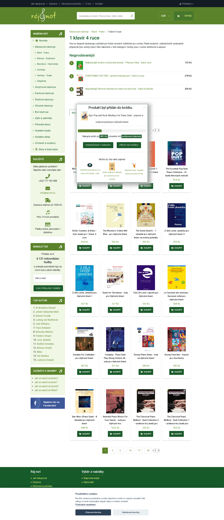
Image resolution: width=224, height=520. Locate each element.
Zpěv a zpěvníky (43, 118)
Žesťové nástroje (44, 99)
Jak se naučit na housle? (46, 386)
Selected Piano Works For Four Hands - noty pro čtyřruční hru (115, 420)
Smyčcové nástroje (45, 87)
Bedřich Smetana (45, 344)
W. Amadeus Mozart (46, 307)
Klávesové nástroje (45, 46)
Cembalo (41, 70)
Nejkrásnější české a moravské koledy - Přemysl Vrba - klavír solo (118, 62)
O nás (88, 3)
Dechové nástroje (44, 93)
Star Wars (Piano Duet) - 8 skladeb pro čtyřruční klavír (84, 420)
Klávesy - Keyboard (46, 58)
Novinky (41, 40)
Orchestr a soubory (45, 143)
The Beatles (43, 356)
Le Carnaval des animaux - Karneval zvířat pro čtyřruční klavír (176, 296)
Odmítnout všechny (130, 512)
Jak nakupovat (38, 3)
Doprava (53, 3)
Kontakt (99, 3)
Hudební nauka (43, 130)
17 (139, 450)
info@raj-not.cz (47, 193)
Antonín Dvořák (43, 315)
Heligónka (41, 81)
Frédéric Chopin (43, 336)
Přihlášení (186, 3)
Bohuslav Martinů (44, 331)
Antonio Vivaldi (44, 348)
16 (130, 450)
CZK (165, 15)
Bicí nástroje (41, 111)
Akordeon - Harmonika (47, 64)
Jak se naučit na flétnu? (46, 390)
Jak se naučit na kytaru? (46, 378)
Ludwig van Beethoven (47, 319)
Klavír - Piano (43, 53)
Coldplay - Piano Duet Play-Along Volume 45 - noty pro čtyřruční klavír (115, 358)
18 (148, 130)
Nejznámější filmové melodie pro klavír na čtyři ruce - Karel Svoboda (119, 88)
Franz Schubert (43, 327)
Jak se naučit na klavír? (45, 382)
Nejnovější (89, 482)
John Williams (43, 323)
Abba (39, 352)
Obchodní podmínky (71, 3)
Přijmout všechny (93, 512)
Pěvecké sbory (42, 124)
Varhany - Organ (44, 75)
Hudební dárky (42, 136)
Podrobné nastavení (85, 504)
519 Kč (188, 15)
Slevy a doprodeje (46, 149)
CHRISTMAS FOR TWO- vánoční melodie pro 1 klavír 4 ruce (114, 75)
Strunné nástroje (44, 105)
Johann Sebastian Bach (47, 311)
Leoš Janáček (44, 340)
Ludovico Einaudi (45, 360)
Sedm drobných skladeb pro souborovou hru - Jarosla (112, 175)
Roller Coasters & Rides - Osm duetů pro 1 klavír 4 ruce (84, 234)
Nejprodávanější (91, 478)
